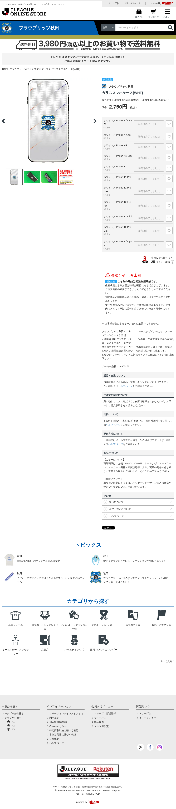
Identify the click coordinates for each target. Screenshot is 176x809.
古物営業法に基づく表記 (62, 734)
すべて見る (166, 661)
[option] (49, 121)
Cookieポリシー (58, 726)
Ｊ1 (13, 721)
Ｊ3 (13, 729)
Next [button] (95, 121)
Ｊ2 (13, 725)
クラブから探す (12, 717)
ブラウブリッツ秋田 (20, 69)
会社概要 (54, 739)
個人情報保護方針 (59, 722)
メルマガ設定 (101, 726)
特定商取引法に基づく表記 (63, 730)
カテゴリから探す (14, 713)
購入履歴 (99, 722)
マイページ (100, 717)
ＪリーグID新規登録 (105, 713)
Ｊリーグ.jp (113, 3)
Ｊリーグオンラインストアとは (66, 713)
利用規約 (54, 717)
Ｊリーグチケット (132, 3)
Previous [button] (3, 121)
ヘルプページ (125, 386)
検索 (170, 27)
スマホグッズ (41, 69)
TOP (4, 69)
